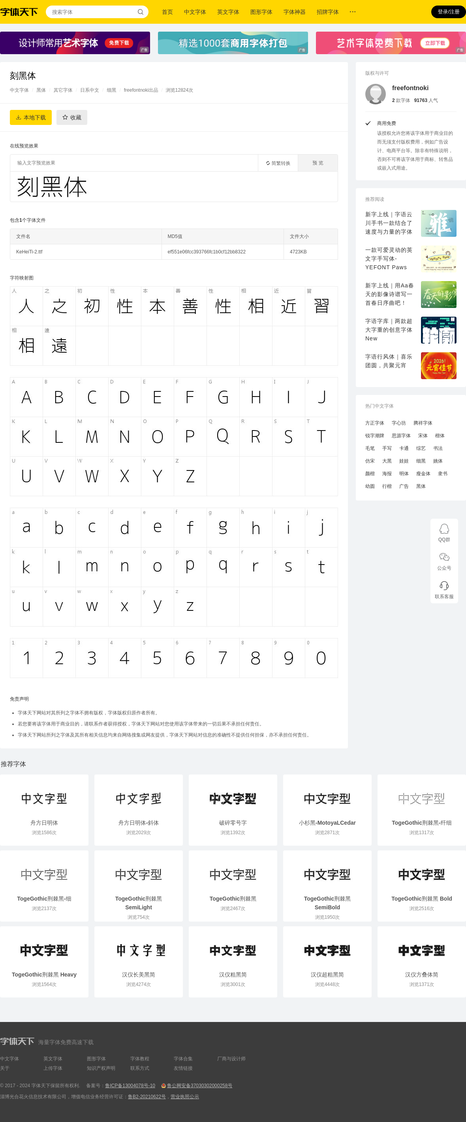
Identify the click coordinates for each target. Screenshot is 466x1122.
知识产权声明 (101, 1068)
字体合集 (183, 1059)
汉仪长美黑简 (138, 974)
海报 (387, 473)
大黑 (387, 461)
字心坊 (399, 423)
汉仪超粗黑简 (327, 974)
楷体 (440, 435)
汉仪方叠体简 (421, 974)
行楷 (387, 486)
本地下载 (35, 117)
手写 (387, 448)
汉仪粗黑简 (233, 974)
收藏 (75, 117)
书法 (438, 448)
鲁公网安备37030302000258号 (199, 1085)
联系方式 (139, 1068)
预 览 (317, 163)
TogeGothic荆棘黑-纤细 (421, 823)
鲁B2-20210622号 (147, 1096)
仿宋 (370, 461)
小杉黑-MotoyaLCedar (327, 823)
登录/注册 (449, 12)
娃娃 (404, 461)
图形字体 (261, 12)
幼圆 (370, 486)
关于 (4, 1068)
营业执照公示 (185, 1096)
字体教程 (139, 1059)
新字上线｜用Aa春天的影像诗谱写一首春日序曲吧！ (389, 294)
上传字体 (52, 1068)
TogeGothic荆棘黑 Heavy (44, 974)
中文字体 (195, 12)
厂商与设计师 (231, 1059)
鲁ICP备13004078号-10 (130, 1085)
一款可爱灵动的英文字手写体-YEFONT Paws (389, 258)
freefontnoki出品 (141, 90)
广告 (404, 486)
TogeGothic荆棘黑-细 (44, 898)
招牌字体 (328, 12)
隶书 (442, 473)
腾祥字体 (422, 423)
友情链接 (183, 1068)
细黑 (111, 90)
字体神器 (295, 12)
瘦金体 (423, 473)
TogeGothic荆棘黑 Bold (421, 898)
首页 (167, 12)
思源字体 (401, 435)
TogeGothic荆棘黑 (233, 898)
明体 (404, 473)
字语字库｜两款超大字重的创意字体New (389, 330)
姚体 (438, 461)
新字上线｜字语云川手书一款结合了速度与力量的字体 (389, 223)
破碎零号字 (233, 823)
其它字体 (63, 90)
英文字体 (228, 12)
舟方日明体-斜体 (138, 823)
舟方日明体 (44, 823)
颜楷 (370, 473)
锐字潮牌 (374, 435)
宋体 (423, 435)
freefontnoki (410, 88)
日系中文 (89, 90)
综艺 (421, 448)
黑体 (41, 90)
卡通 (404, 448)
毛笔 (370, 448)
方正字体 (374, 423)
